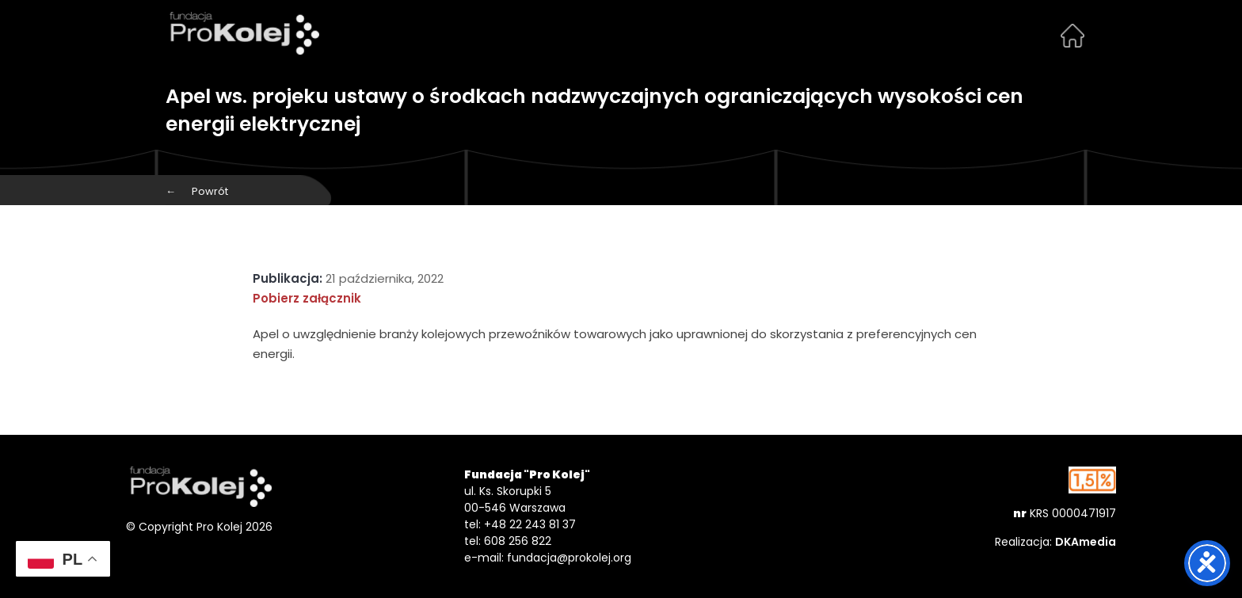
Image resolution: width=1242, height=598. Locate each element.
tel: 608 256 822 (507, 541)
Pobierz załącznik (307, 298)
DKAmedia (1085, 542)
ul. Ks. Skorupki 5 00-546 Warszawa (515, 499)
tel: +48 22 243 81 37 (520, 524)
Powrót (197, 191)
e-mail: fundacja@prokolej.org (547, 558)
